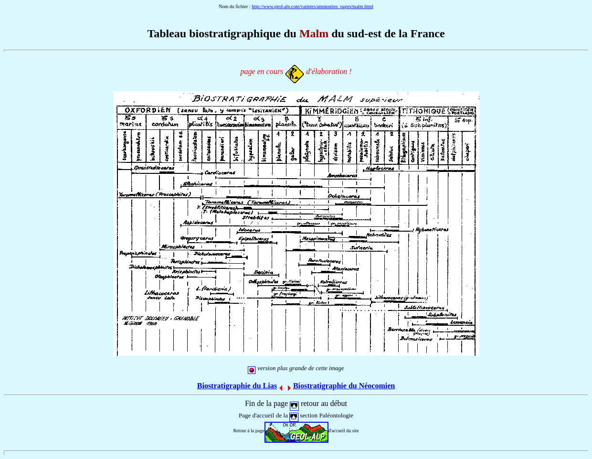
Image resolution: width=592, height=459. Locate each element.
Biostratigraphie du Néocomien (344, 386)
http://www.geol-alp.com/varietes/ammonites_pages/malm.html (312, 6)
